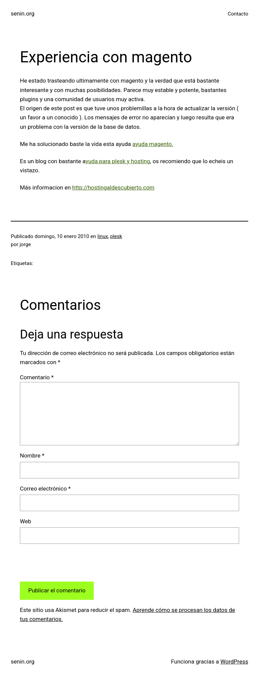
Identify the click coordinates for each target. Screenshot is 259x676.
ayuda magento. (153, 144)
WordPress (234, 661)
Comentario (37, 377)
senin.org (22, 13)
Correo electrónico (45, 488)
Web (25, 521)
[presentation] (71, 563)
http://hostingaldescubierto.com (113, 187)
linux (102, 236)
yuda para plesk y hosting (118, 161)
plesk (116, 236)
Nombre (32, 455)
